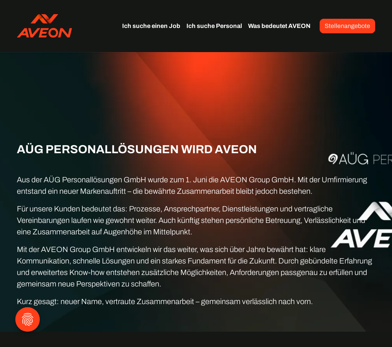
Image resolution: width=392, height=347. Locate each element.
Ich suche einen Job (151, 26)
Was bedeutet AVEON (279, 26)
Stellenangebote (347, 26)
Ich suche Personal (214, 26)
